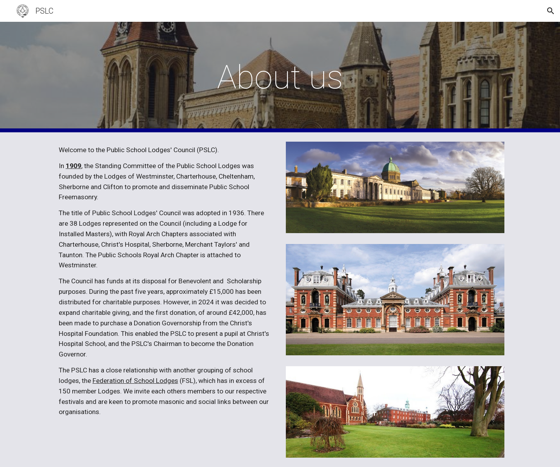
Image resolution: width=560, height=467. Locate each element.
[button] (550, 11)
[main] (280, 77)
